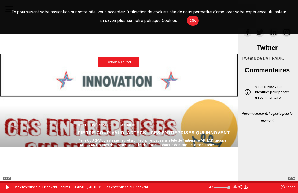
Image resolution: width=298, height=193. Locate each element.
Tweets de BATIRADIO (263, 58)
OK (193, 20)
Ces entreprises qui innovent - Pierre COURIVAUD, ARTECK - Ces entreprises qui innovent (80, 187)
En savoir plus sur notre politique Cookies (138, 20)
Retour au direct (118, 62)
